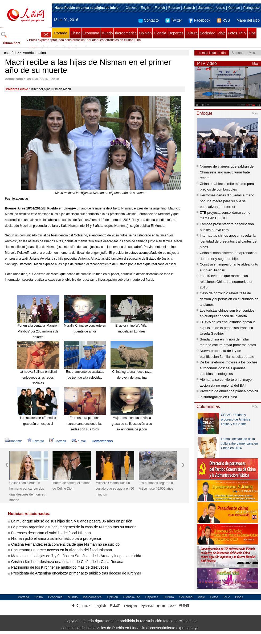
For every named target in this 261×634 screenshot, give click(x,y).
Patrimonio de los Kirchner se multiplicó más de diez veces (59, 567)
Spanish (189, 8)
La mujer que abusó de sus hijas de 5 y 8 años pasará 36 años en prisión (71, 521)
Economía (91, 33)
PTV (242, 33)
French (160, 8)
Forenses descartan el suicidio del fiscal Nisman (51, 533)
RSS (223, 20)
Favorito (35, 441)
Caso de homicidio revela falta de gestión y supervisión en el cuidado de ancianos (229, 299)
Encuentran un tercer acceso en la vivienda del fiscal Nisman (61, 550)
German (234, 8)
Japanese (205, 8)
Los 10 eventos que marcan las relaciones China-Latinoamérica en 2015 (226, 281)
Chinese (131, 8)
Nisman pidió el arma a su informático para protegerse (56, 538)
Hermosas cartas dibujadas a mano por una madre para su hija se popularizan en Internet (227, 201)
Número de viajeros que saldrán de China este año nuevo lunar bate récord (227, 172)
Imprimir (13, 441)
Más (255, 63)
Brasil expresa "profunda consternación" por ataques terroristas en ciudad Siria (85, 43)
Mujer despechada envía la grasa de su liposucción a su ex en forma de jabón (132, 423)
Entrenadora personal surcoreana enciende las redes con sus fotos (85, 423)
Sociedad (207, 33)
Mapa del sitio (248, 20)
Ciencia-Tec (131, 597)
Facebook (199, 20)
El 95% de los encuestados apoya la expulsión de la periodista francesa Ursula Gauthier (228, 327)
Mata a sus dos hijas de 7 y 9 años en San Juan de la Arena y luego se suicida (76, 556)
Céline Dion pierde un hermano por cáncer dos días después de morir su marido (27, 491)
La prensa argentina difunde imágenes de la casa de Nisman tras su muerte (74, 527)
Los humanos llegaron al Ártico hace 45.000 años (156, 486)
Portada (60, 33)
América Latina (34, 53)
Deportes (175, 33)
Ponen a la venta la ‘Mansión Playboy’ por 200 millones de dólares (38, 331)
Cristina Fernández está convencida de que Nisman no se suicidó (65, 544)
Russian (174, 8)
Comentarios (102, 441)
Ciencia (160, 33)
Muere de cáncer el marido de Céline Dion (71, 486)
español (10, 53)
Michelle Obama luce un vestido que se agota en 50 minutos (115, 488)
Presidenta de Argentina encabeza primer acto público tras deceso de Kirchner (76, 573)
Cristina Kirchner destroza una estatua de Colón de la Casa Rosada (67, 562)
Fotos (232, 33)
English (146, 8)
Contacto (148, 20)
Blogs (239, 597)
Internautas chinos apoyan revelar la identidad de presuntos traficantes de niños (228, 241)
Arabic (220, 8)
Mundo (107, 33)
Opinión (145, 33)
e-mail (79, 441)
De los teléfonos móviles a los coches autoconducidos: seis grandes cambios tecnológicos (229, 368)
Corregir (57, 441)
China (75, 33)
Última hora (12, 43)
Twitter (173, 20)
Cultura (192, 33)
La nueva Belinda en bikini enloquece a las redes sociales (38, 377)
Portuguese (251, 8)
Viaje (221, 33)
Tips (252, 33)
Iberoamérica (126, 33)
